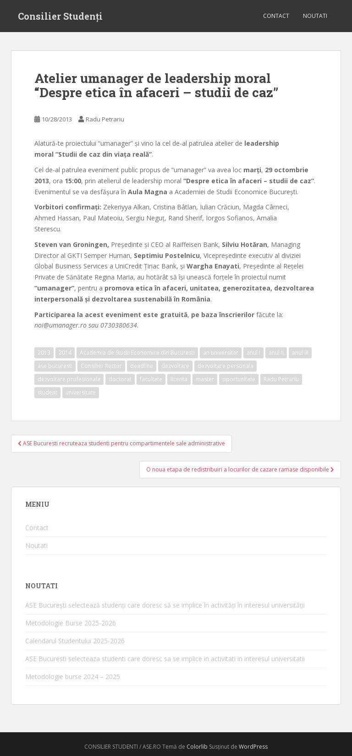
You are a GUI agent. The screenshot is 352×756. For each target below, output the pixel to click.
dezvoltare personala (225, 366)
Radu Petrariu (105, 119)
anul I (253, 352)
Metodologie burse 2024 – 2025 (72, 676)
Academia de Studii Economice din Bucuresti (137, 352)
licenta (178, 379)
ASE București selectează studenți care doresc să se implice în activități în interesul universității (165, 605)
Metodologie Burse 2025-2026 (70, 623)
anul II (276, 352)
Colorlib (197, 747)
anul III (300, 352)
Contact (276, 16)
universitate (81, 392)
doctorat (120, 379)
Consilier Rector (101, 366)
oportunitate (238, 379)
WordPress (253, 747)
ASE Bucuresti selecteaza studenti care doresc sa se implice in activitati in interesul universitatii (165, 658)
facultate (151, 379)
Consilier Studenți (60, 16)
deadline (141, 366)
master (205, 379)
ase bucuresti (55, 366)
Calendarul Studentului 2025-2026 (75, 640)
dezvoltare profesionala (69, 379)
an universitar (220, 352)
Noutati (315, 16)
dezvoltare (175, 366)
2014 (65, 352)
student (47, 392)
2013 (44, 352)
